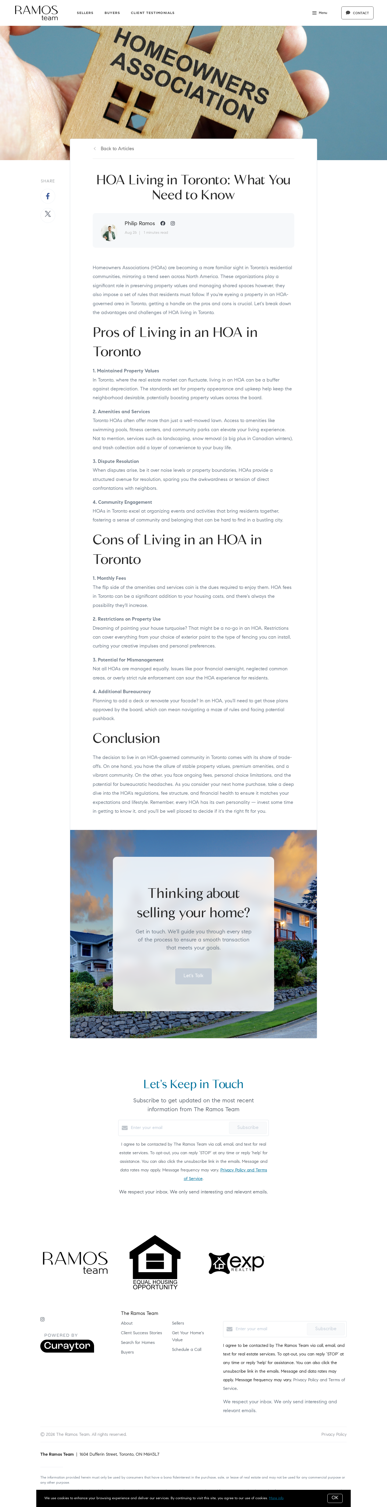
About (126, 1323)
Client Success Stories (141, 1333)
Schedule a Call (186, 1350)
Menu (320, 13)
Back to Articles (117, 149)
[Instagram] (42, 1320)
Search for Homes (138, 1343)
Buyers (112, 13)
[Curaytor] (67, 1352)
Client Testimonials (153, 13)
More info (276, 1498)
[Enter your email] (178, 1128)
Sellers (85, 13)
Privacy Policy (334, 1434)
